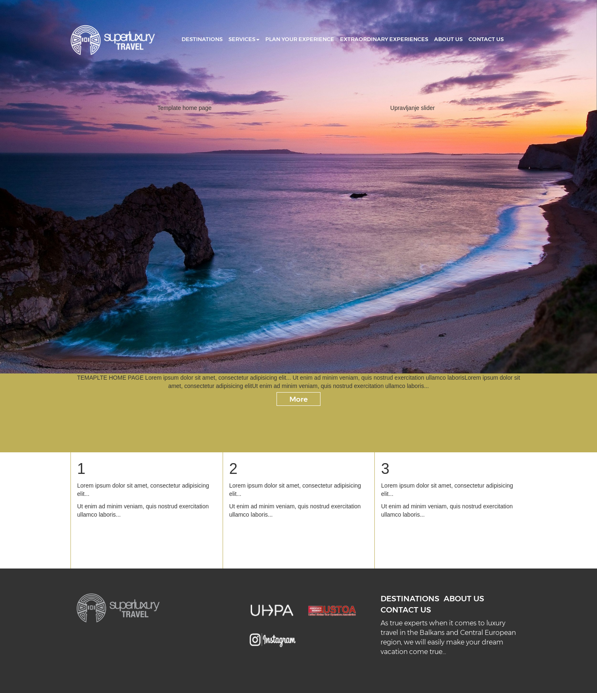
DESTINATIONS (202, 39)
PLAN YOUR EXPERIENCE (299, 39)
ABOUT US (448, 39)
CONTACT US (486, 39)
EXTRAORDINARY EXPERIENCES (384, 39)
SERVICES (244, 39)
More (298, 399)
